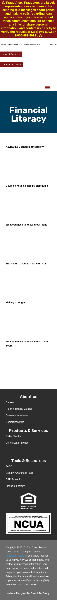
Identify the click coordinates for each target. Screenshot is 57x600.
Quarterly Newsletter (17, 415)
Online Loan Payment (17, 442)
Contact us (52, 44)
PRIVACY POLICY (16, 555)
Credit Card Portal (12, 64)
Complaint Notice (15, 422)
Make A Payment (11, 54)
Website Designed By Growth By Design (28, 593)
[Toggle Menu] (47, 87)
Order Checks (13, 436)
